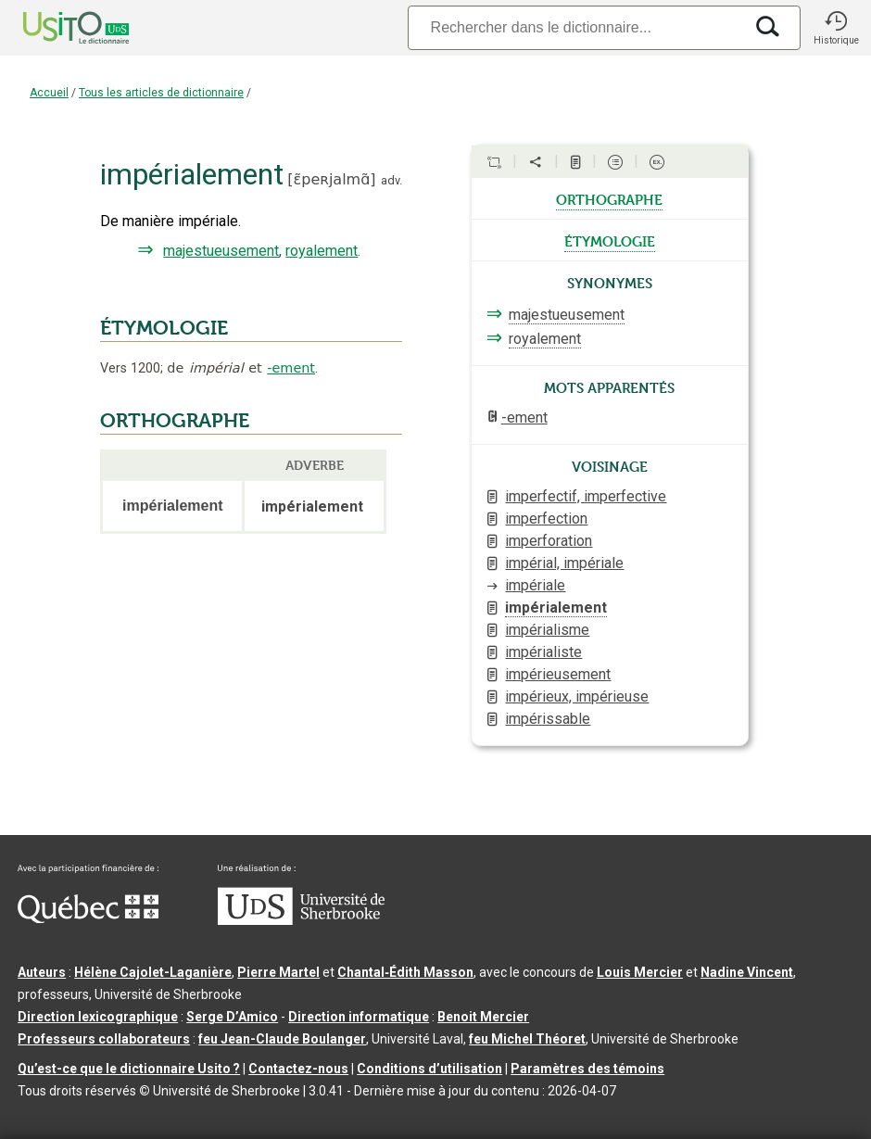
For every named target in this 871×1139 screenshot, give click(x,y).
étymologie (609, 240)
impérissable (547, 719)
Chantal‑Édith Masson (405, 972)
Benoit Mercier (483, 1016)
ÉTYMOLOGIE (164, 328)
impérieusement (558, 674)
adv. (391, 180)
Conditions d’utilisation (429, 1068)
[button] (836, 28)
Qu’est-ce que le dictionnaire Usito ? (129, 1068)
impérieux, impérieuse (577, 696)
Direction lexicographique (98, 1016)
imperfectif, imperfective (585, 496)
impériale (535, 585)
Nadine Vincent (747, 972)
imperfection (546, 518)
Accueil (49, 92)
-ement (291, 368)
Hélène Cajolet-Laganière (153, 972)
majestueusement (221, 250)
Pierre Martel (278, 972)
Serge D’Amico (232, 1016)
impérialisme (547, 630)
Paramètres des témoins (587, 1068)
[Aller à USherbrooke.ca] (301, 920)
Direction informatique (358, 1016)
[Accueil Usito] (55, 28)
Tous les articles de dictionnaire (161, 92)
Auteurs (42, 972)
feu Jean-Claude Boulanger (282, 1038)
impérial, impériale (564, 563)
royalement (321, 250)
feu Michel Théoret (527, 1038)
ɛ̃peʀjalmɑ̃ (332, 179)
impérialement (556, 607)
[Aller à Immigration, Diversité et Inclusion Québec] (88, 918)
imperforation (548, 541)
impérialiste (543, 652)
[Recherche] (575, 27)
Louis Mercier (640, 972)
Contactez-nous (298, 1068)
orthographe (609, 198)
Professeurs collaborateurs (104, 1038)
